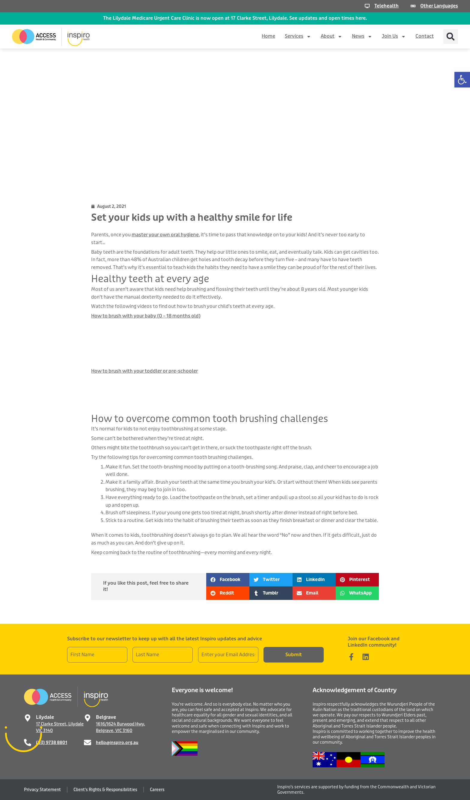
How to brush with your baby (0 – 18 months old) (146, 316)
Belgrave (106, 717)
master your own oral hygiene (165, 235)
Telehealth (385, 6)
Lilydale (45, 717)
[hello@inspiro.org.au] (87, 742)
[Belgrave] (87, 718)
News (362, 36)
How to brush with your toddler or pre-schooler (144, 371)
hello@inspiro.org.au (117, 742)
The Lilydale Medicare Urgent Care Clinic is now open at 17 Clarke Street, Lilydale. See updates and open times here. (235, 18)
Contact (424, 36)
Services (298, 36)
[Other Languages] (411, 6)
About (331, 36)
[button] (462, 79)
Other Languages (438, 6)
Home (268, 36)
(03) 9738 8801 (51, 742)
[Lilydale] (27, 718)
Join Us (394, 36)
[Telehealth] (366, 6)
